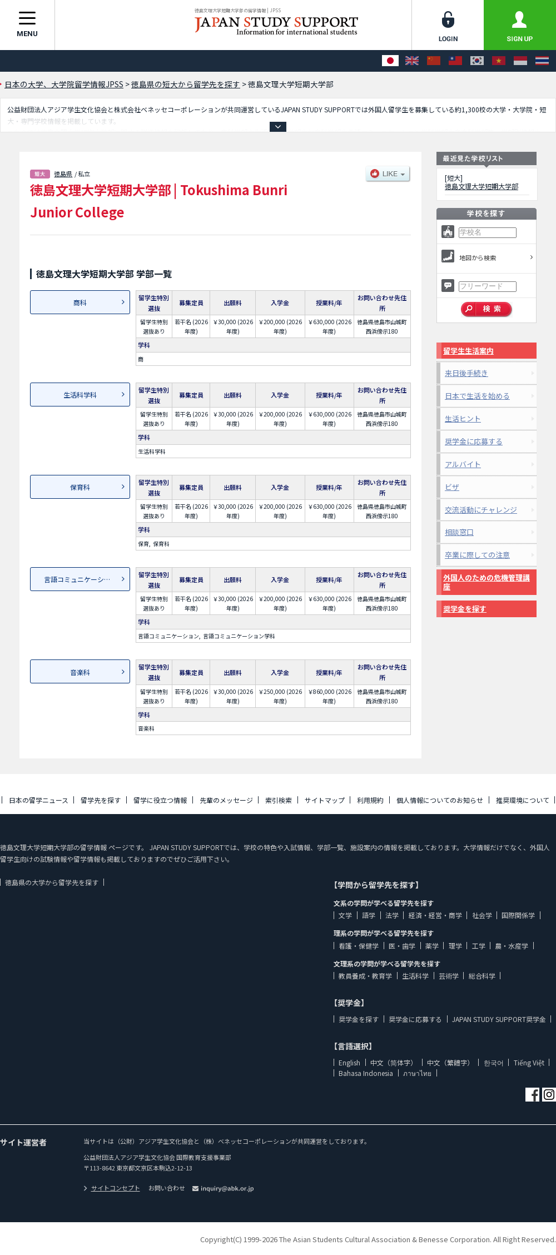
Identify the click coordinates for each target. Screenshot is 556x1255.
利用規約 (370, 799)
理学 (455, 945)
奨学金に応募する (474, 441)
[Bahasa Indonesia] (520, 61)
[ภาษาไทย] (542, 61)
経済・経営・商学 (435, 915)
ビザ (452, 487)
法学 (392, 915)
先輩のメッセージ (226, 799)
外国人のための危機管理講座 (486, 582)
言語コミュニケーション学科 (87, 579)
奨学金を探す (465, 608)
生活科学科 (80, 394)
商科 (80, 302)
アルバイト (463, 464)
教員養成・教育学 (365, 975)
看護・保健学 (359, 945)
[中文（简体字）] (433, 61)
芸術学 (449, 975)
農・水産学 (511, 945)
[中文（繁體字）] (455, 61)
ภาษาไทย (417, 1073)
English (349, 1062)
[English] (412, 61)
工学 (478, 945)
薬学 (432, 945)
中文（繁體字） (450, 1062)
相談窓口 (459, 532)
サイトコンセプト (111, 1187)
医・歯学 (402, 945)
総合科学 (482, 975)
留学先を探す (101, 799)
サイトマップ (325, 799)
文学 (345, 915)
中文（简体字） (393, 1062)
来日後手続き (466, 373)
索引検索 (278, 799)
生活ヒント (463, 418)
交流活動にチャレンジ (481, 509)
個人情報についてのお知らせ (439, 799)
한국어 (494, 1062)
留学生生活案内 (468, 350)
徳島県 (63, 173)
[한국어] (477, 61)
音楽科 (80, 672)
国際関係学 (518, 915)
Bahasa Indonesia (366, 1073)
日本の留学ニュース (38, 799)
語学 (368, 915)
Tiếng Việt (529, 1062)
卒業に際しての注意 (477, 554)
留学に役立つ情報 (160, 799)
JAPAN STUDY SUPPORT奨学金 (499, 1019)
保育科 (80, 487)
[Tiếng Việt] (498, 61)
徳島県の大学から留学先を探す (51, 882)
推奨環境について (522, 799)
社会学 (482, 915)
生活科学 (415, 975)
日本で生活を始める (477, 395)
